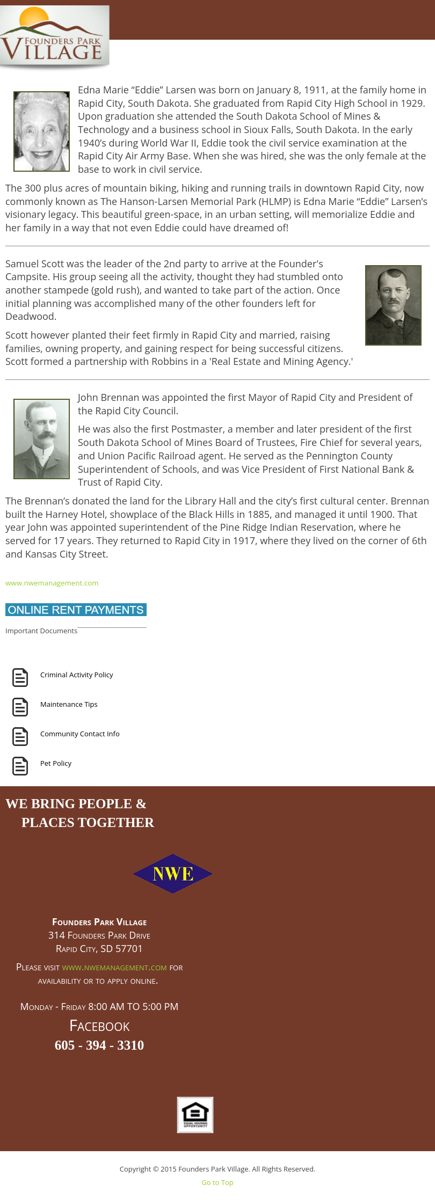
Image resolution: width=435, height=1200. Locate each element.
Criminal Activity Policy (76, 674)
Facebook (99, 1025)
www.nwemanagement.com (52, 583)
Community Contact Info (80, 733)
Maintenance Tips (69, 704)
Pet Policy (55, 763)
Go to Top (217, 1182)
